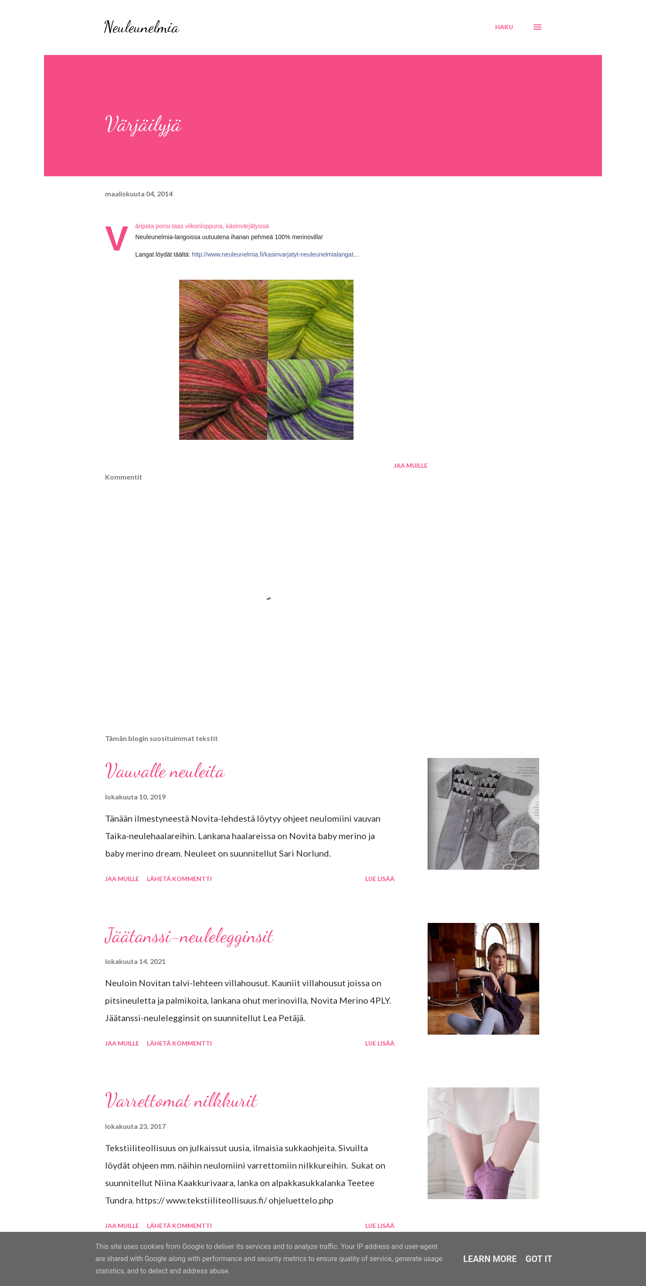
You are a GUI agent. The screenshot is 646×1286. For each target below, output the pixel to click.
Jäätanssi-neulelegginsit (189, 935)
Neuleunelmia (141, 26)
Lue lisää (379, 878)
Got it (539, 1259)
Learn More (490, 1259)
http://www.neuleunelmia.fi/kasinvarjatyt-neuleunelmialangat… (275, 254)
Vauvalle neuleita (164, 770)
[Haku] (504, 27)
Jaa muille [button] (411, 465)
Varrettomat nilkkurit (181, 1100)
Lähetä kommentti (179, 878)
